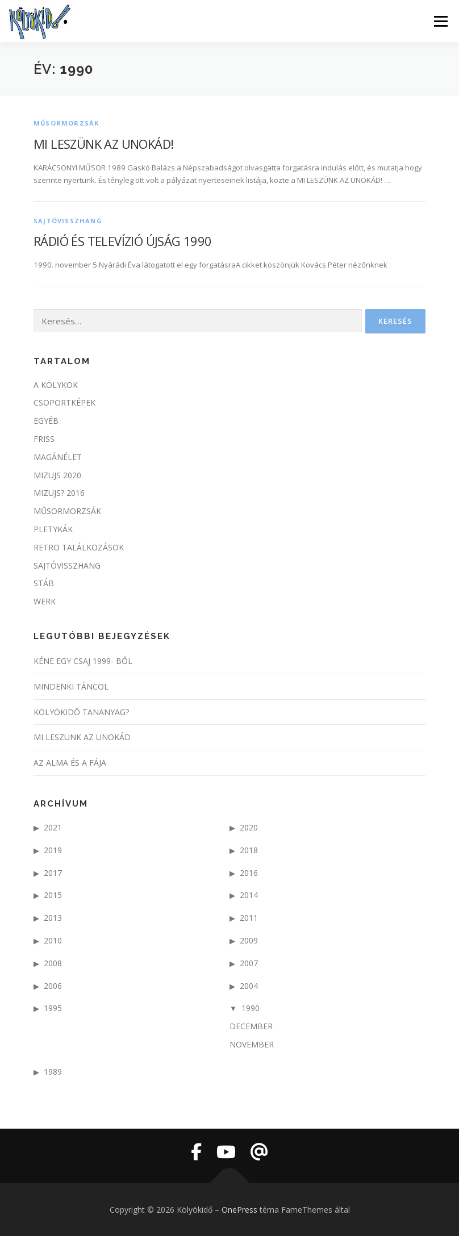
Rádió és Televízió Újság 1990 (123, 240)
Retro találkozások (79, 547)
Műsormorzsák (66, 123)
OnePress (239, 1209)
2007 (249, 963)
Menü (440, 21)
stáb (44, 583)
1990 (250, 1008)
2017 (53, 872)
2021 (53, 827)
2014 (249, 895)
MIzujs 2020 (57, 475)
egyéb (46, 420)
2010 (53, 940)
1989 (53, 1071)
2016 (249, 872)
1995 (53, 1008)
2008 (53, 963)
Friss (44, 438)
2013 (53, 917)
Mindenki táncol (71, 686)
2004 (249, 985)
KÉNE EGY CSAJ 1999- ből (83, 660)
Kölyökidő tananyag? (81, 712)
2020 (249, 827)
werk (45, 601)
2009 (249, 940)
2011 (249, 917)
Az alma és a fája (70, 762)
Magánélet (58, 457)
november (251, 1044)
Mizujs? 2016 (59, 492)
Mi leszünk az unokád (82, 737)
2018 (249, 850)
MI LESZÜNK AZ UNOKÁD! (103, 143)
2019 (53, 850)
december (251, 1026)
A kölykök (56, 384)
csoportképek (64, 402)
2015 (53, 895)
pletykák (53, 529)
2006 (53, 985)
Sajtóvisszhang (68, 220)
